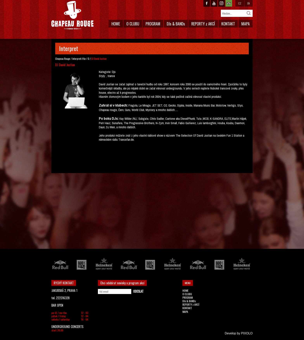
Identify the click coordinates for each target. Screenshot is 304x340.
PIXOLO (247, 333)
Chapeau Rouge (62, 59)
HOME (115, 24)
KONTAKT (228, 24)
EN (248, 3)
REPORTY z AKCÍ (203, 24)
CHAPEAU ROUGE (72, 15)
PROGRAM (153, 24)
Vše (84, 59)
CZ (239, 3)
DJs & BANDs (176, 24)
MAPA (245, 24)
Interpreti (77, 59)
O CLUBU (132, 24)
